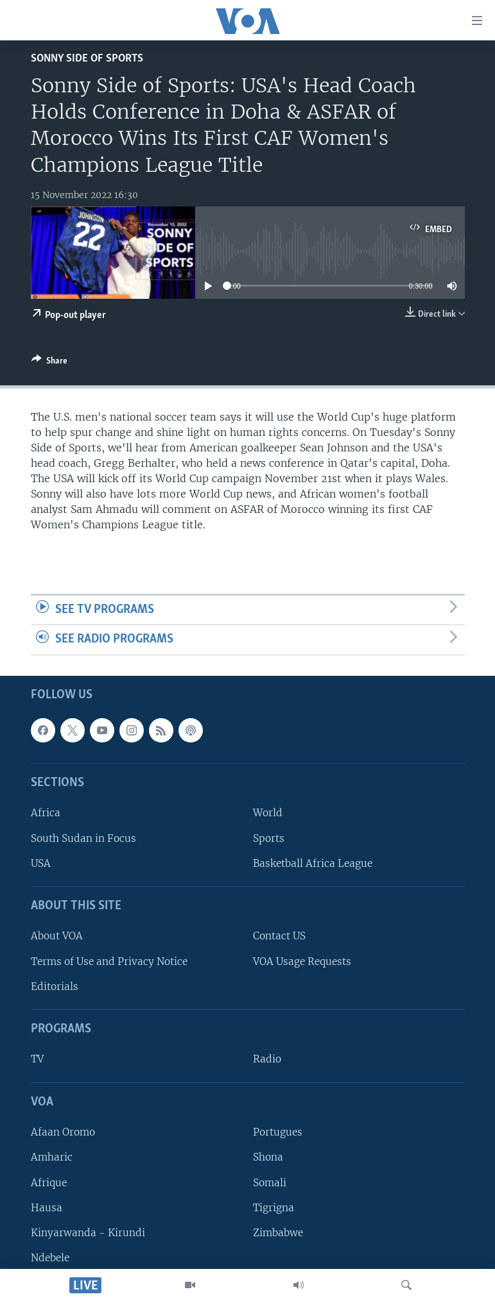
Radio (267, 1059)
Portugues (277, 1132)
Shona (268, 1157)
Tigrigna (273, 1208)
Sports (268, 838)
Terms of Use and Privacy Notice (109, 961)
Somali (269, 1182)
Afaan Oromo (63, 1132)
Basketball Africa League (312, 863)
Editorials (54, 986)
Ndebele (50, 1258)
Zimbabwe (278, 1233)
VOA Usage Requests (302, 961)
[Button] (49, 363)
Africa (45, 813)
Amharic (52, 1157)
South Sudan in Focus (83, 838)
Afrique (49, 1182)
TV (37, 1059)
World (267, 813)
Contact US (279, 936)
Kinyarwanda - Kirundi (88, 1233)
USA (41, 863)
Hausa (46, 1208)
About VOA (57, 936)
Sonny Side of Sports (87, 58)
